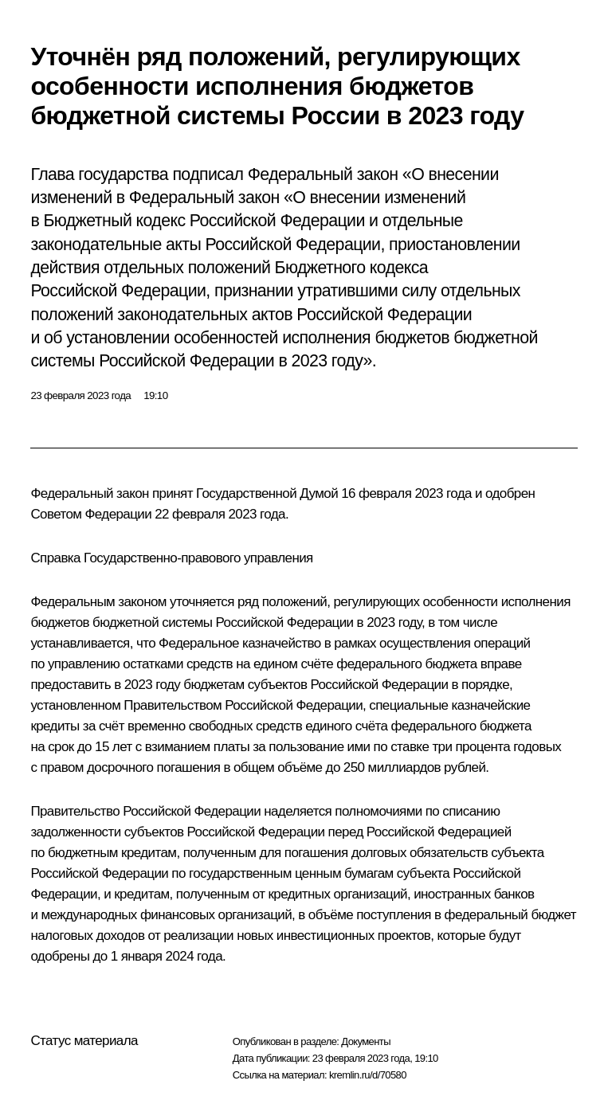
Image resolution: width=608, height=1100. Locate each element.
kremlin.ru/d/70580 (367, 1075)
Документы (365, 1041)
